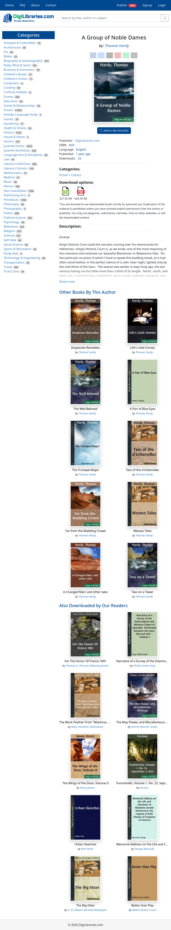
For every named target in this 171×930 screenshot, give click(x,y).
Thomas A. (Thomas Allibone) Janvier (87, 665)
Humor (9, 141)
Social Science (13, 244)
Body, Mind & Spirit (17, 65)
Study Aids (11, 253)
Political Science (15, 218)
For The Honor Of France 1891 (85, 661)
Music (8, 182)
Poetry (8, 213)
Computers (11, 83)
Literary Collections (17, 164)
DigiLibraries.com (87, 141)
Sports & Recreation (17, 249)
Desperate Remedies (85, 348)
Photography (13, 209)
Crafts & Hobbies (15, 92)
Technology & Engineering (22, 258)
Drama (8, 97)
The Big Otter (85, 905)
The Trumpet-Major (85, 470)
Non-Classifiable (15, 191)
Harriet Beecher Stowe (144, 726)
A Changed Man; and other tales (85, 592)
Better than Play (142, 905)
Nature (8, 186)
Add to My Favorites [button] (114, 130)
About (35, 5)
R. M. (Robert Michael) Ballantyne (87, 910)
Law (6, 159)
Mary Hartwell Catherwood (87, 726)
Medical (9, 177)
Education (11, 101)
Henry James (87, 787)
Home (9, 5)
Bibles (8, 56)
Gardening (11, 124)
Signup (147, 5)
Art (6, 52)
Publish (127, 5)
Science (9, 235)
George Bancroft (144, 849)
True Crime (11, 271)
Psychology (11, 222)
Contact (50, 5)
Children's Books (15, 74)
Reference (11, 226)
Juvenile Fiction (14, 146)
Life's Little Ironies (142, 348)
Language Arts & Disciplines (23, 155)
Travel (8, 267)
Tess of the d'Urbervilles (142, 470)
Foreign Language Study (21, 114)
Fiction (8, 110)
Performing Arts (15, 195)
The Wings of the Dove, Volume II (85, 783)
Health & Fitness (15, 128)
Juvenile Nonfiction (17, 150)
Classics (76, 175)
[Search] (110, 17)
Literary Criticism (15, 168)
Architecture (12, 47)
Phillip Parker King (144, 665)
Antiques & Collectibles (20, 43)
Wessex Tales (142, 531)
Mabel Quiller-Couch (144, 910)
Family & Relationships (19, 106)
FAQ (22, 5)
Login (162, 5)
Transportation (14, 262)
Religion (9, 231)
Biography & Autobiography (23, 61)
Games (8, 119)
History (9, 132)
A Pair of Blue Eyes (142, 409)
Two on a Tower (142, 592)
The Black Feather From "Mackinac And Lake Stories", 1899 (100, 722)
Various (144, 787)
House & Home (14, 137)
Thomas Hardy (117, 45)
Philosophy (11, 204)
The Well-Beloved (86, 409)
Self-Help (10, 240)
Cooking (9, 88)
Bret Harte (87, 849)
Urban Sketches (85, 844)
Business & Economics (19, 70)
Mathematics (13, 173)
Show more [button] (67, 282)
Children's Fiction (15, 79)
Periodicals (11, 200)
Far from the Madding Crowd (85, 531)
